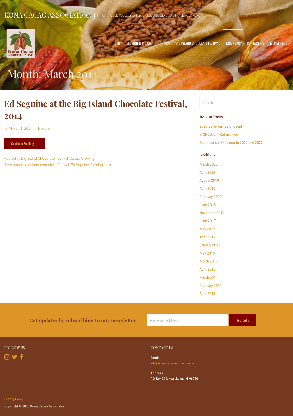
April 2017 (207, 237)
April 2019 (207, 188)
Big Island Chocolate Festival (198, 43)
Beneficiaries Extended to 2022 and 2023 (231, 143)
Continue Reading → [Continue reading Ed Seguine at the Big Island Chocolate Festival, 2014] (24, 143)
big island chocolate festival (46, 165)
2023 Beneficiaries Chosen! (221, 126)
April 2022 (207, 172)
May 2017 (207, 229)
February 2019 (211, 197)
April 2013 (207, 294)
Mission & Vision (138, 43)
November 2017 (212, 213)
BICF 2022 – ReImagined (219, 134)
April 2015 (207, 269)
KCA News (233, 43)
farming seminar (103, 165)
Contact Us (255, 43)
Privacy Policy (13, 399)
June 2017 (208, 221)
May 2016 (207, 253)
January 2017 (210, 245)
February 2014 (211, 286)
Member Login (280, 43)
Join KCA (163, 43)
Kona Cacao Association (48, 14)
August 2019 (209, 180)
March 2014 (209, 277)
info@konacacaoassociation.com (174, 363)
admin (46, 128)
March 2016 (209, 261)
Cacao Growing (82, 158)
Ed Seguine (80, 165)
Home (116, 43)
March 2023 (209, 164)
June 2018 (208, 205)
